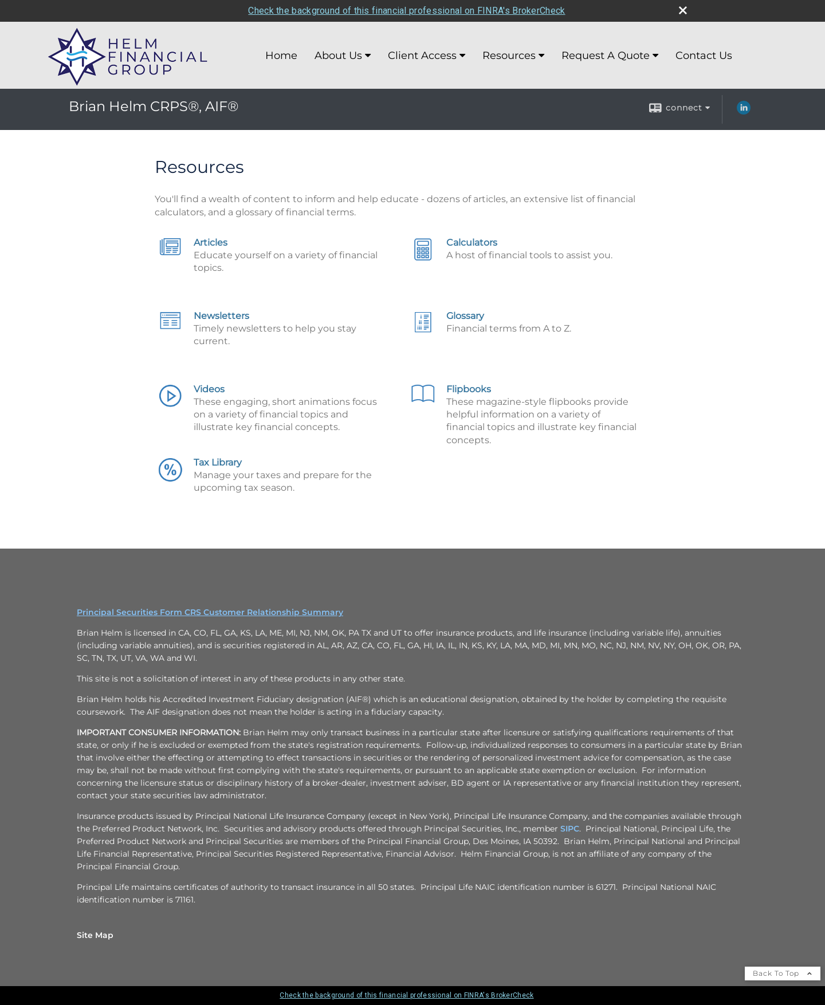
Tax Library (218, 462)
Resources (509, 55)
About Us (338, 55)
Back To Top (782, 973)
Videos (209, 389)
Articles (210, 242)
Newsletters (221, 315)
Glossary (465, 315)
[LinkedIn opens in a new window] (744, 112)
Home (281, 55)
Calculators (471, 242)
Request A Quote (605, 55)
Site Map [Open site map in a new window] (95, 935)
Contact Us (703, 55)
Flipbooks (468, 389)
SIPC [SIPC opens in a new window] (569, 828)
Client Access (422, 55)
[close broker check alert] (683, 10)
